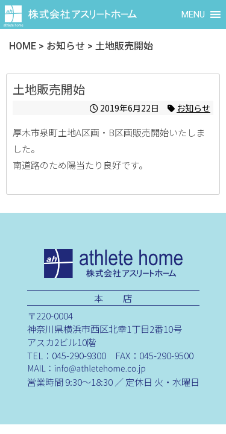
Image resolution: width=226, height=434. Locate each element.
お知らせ (193, 108)
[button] (193, 14)
